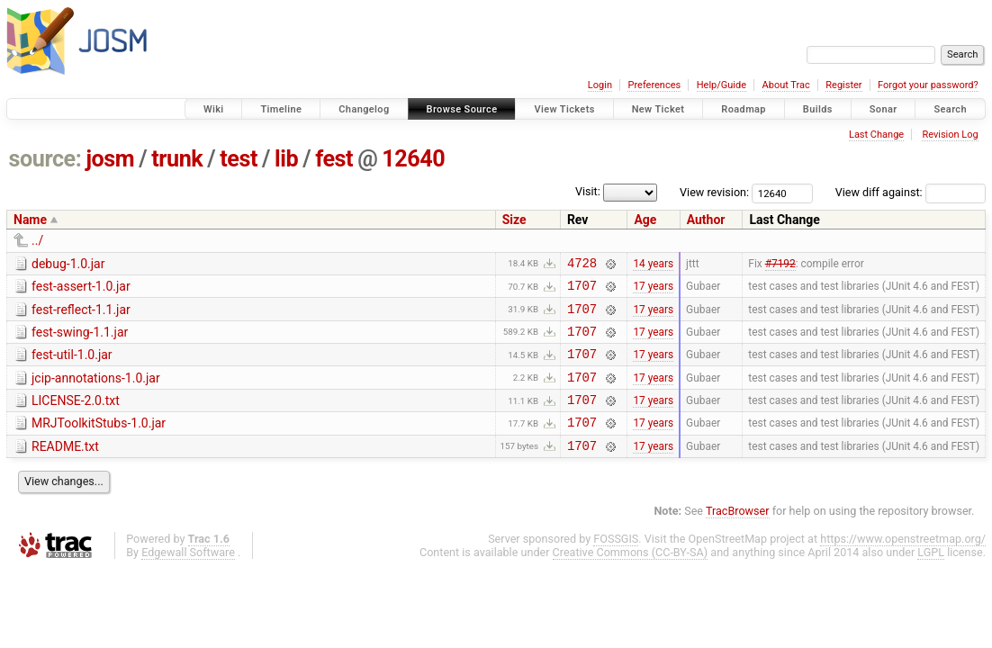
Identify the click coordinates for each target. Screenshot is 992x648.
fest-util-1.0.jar (72, 365)
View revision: (714, 192)
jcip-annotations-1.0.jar (96, 391)
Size (514, 219)
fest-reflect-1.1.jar (81, 315)
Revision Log (950, 134)
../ (37, 240)
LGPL (930, 576)
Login (600, 85)
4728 (582, 265)
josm (110, 159)
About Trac (786, 85)
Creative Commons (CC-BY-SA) (630, 576)
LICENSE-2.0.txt (76, 417)
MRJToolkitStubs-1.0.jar (99, 442)
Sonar (883, 109)
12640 (413, 159)
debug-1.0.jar (68, 263)
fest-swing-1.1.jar (80, 340)
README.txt (65, 468)
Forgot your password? (928, 85)
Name (30, 219)
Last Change (876, 134)
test (238, 159)
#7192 (780, 264)
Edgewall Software (188, 576)
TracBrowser (738, 535)
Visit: (587, 191)
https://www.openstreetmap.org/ (903, 563)
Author (706, 219)
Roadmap (743, 109)
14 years (653, 264)
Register (843, 85)
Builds (818, 109)
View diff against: (910, 192)
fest (334, 159)
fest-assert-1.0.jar (81, 289)
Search (950, 109)
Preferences (654, 85)
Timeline (281, 109)
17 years (653, 290)
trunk (177, 159)
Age (645, 219)
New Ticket (658, 109)
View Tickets (564, 109)
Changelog (363, 109)
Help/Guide (721, 85)
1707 (582, 290)
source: (45, 159)
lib (286, 159)
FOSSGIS (615, 563)
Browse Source (462, 109)
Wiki (213, 109)
